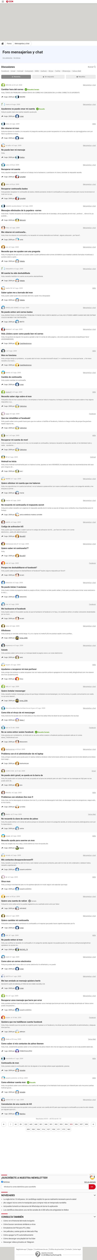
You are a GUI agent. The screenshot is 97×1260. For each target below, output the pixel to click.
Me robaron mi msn (10, 128)
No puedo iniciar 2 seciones (13, 587)
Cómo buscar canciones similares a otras (19, 1224)
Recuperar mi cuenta (10, 169)
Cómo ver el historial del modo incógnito (18, 1221)
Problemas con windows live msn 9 (17, 797)
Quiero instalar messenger (13, 691)
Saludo (4, 650)
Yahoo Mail (76, 71)
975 (63, 1129)
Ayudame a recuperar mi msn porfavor (19, 669)
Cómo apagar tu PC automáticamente (18, 1235)
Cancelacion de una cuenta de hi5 (16, 1104)
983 (68, 1129)
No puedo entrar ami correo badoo (17, 312)
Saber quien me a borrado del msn (17, 292)
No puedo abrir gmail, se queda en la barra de (22, 775)
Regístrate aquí (21, 1249)
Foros (9, 44)
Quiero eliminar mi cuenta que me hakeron (20, 483)
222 (26, 1124)
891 (51, 1124)
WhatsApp (66, 71)
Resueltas (81, 77)
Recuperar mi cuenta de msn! (14, 440)
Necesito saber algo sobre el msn (16, 396)
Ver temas (16, 58)
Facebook (5, 71)
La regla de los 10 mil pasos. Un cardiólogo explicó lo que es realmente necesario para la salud (39, 1199)
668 (36, 1124)
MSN (37, 71)
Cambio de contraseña (11, 377)
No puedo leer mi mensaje (13, 150)
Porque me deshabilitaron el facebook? (19, 567)
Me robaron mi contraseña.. (14, 232)
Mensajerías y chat (22, 44)
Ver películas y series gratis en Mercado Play (20, 1231)
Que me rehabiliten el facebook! (15, 418)
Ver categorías (7, 58)
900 (33, 1129)
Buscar (92, 67)
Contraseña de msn (10, 1063)
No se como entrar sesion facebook (17, 732)
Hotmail (20, 71)
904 (38, 1129)
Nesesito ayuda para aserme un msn (18, 840)
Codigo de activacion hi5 (12, 526)
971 (58, 1129)
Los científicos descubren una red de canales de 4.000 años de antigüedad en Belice (36, 1210)
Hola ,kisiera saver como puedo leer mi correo (22, 334)
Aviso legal (77, 1249)
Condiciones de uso (41, 1249)
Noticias (5, 1182)
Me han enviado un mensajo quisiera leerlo (20, 981)
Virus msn (5, 881)
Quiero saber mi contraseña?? (15, 548)
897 (81, 1124)
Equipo (30, 1249)
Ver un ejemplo (90, 1182)
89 (21, 1124)
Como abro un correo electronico (16, 961)
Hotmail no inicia (8, 461)
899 (28, 1129)
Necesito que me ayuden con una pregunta (20, 251)
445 (31, 1124)
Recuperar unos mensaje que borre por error (21, 1000)
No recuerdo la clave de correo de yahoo (19, 819)
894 (66, 1124)
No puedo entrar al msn (12, 940)
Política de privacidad (56, 1249)
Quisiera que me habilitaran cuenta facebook (21, 1022)
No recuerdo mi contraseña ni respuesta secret (22, 505)
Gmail (13, 71)
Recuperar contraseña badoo (14, 189)
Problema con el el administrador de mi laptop (22, 754)
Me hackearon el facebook (13, 609)
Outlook (44, 71)
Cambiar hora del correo (12, 89)
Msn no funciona (8, 355)
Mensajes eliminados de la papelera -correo (21, 210)
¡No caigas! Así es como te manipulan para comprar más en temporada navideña (34, 1203)
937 (48, 1129)
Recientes (16, 77)
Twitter (57, 71)
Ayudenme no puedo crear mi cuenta (18, 109)
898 (86, 1124)
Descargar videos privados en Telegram (18, 1242)
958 (53, 1129)
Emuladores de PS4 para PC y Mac (16, 1228)
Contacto (69, 1249)
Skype (50, 71)
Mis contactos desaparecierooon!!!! (17, 860)
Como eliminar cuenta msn (13, 1082)
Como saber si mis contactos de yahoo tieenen (22, 1043)
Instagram (29, 71)
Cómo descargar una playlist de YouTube (19, 1239)
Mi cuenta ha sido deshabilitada (15, 273)
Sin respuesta (48, 77)
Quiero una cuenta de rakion (14, 901)
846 (46, 1124)
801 (41, 1124)
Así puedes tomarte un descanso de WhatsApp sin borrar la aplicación (30, 1206)
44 (16, 1124)
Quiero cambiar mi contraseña (15, 920)
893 (61, 1124)
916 (43, 1129)
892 (56, 1124)
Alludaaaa (5, 630)
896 (76, 1124)
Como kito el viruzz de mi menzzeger (18, 712)
